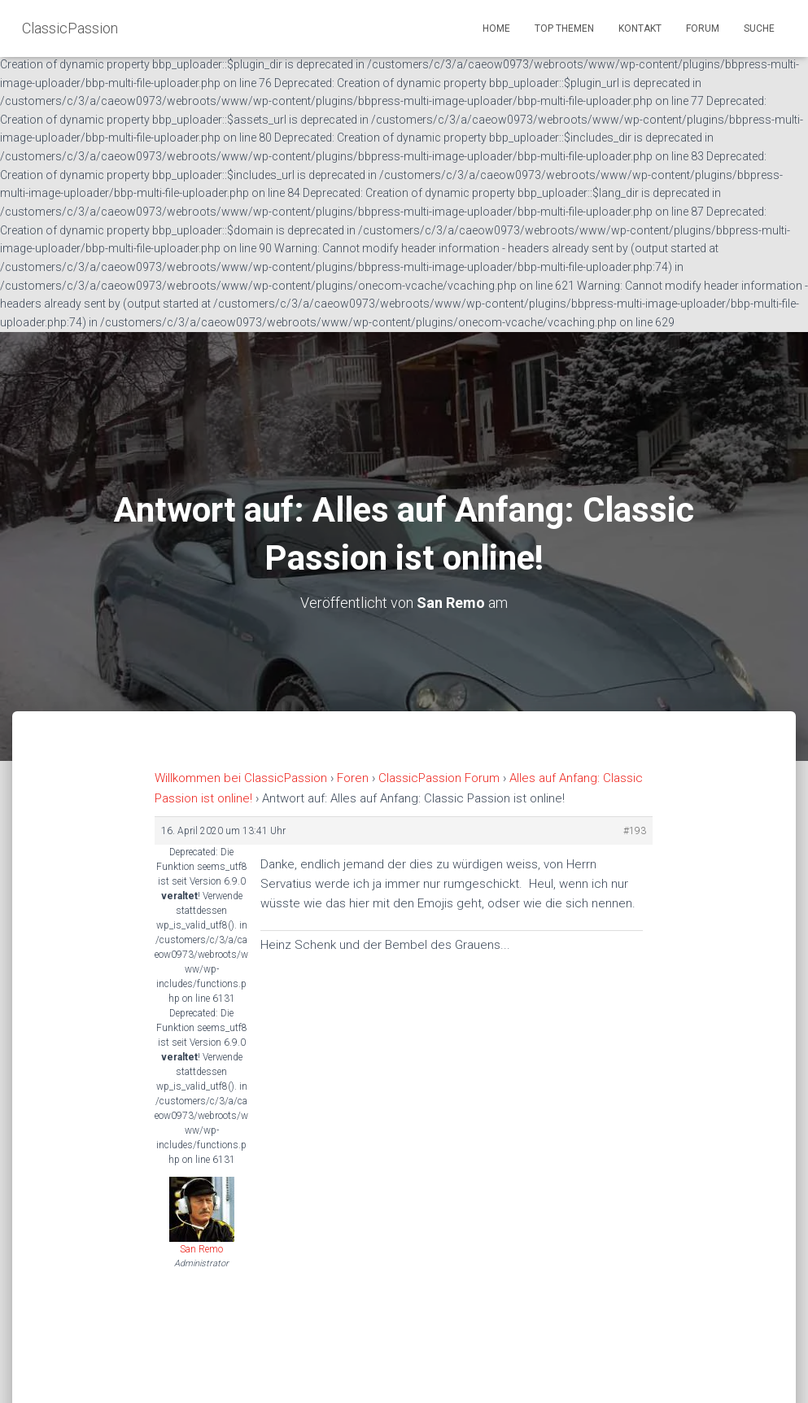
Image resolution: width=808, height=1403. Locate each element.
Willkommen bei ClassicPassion (241, 778)
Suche (759, 28)
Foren (353, 778)
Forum (702, 28)
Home (496, 28)
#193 (634, 831)
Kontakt (640, 28)
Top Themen (564, 28)
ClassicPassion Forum (439, 778)
